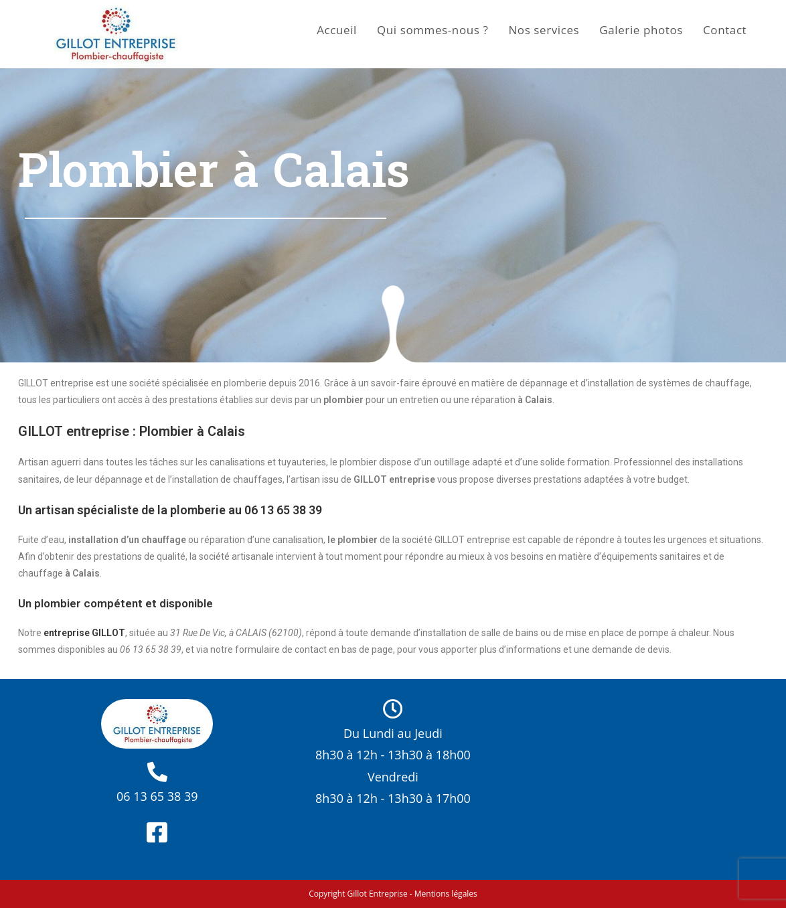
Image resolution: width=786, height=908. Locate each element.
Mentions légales (445, 893)
